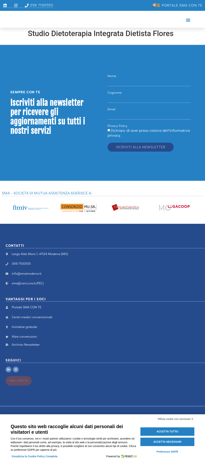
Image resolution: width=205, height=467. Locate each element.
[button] (188, 20)
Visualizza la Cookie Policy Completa (35, 456)
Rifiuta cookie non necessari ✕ (175, 418)
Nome (112, 76)
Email (111, 110)
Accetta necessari (167, 441)
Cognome (115, 93)
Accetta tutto (167, 431)
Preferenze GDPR (167, 451)
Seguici (13, 359)
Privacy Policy (117, 127)
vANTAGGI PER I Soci (26, 298)
